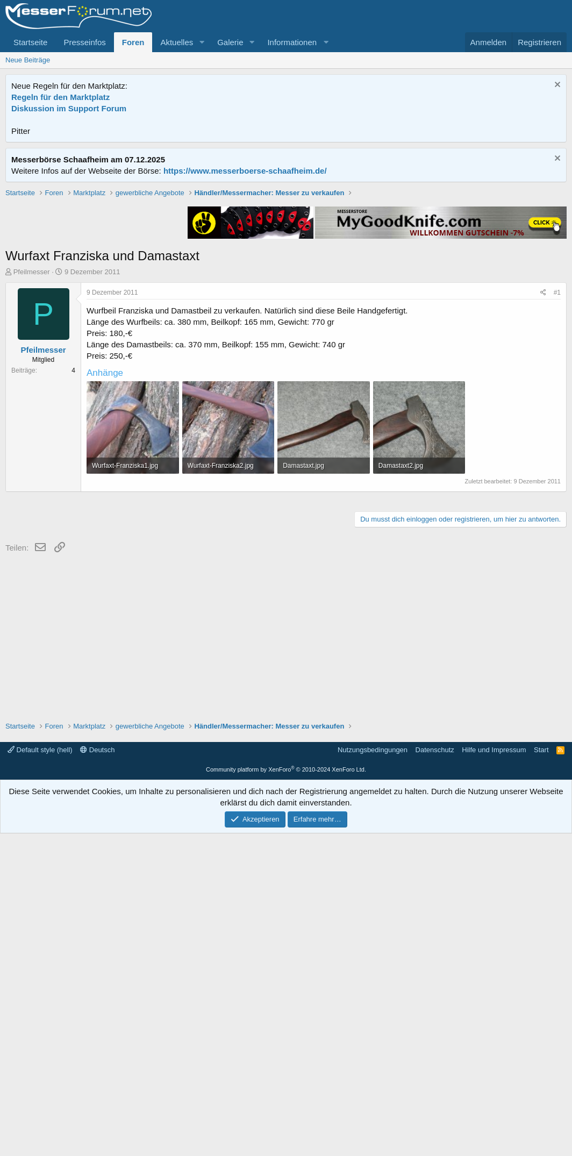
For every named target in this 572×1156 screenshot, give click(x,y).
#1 (557, 445)
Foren (133, 42)
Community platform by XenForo (286, 1092)
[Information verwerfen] (556, 85)
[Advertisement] (286, 263)
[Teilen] (543, 446)
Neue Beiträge (27, 60)
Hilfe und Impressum (494, 1072)
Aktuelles (176, 42)
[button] (201, 42)
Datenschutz (435, 1072)
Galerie (230, 42)
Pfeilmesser (31, 425)
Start (541, 1072)
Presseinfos (84, 42)
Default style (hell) (40, 1072)
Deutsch (97, 1072)
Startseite (30, 42)
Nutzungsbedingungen (372, 1072)
